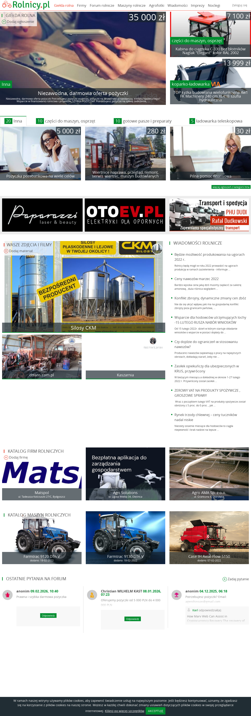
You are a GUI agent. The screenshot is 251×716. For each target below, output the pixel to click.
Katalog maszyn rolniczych (39, 515)
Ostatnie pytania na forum (36, 579)
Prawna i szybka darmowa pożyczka (41, 597)
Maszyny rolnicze (132, 5)
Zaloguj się (239, 5)
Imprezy (198, 5)
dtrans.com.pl (41, 374)
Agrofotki (156, 5)
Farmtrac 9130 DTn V (125, 556)
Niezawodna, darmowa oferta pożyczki (83, 93)
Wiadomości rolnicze (197, 243)
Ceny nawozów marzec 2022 (196, 278)
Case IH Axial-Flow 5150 (209, 556)
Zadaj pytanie (235, 579)
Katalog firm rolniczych (36, 451)
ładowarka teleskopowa (215, 121)
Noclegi (214, 5)
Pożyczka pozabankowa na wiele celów (40, 176)
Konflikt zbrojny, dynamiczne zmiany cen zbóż (210, 298)
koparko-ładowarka (191, 84)
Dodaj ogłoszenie (18, 22)
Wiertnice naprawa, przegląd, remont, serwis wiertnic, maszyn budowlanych (125, 174)
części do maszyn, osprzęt (197, 40)
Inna (6, 84)
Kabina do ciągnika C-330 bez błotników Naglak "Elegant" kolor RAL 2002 (211, 50)
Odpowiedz (48, 615)
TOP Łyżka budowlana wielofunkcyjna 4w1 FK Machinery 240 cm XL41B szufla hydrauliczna (210, 96)
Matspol (42, 492)
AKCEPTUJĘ (155, 711)
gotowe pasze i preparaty (143, 121)
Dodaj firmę (16, 457)
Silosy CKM (83, 327)
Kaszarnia (125, 374)
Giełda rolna (64, 5)
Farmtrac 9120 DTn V (42, 556)
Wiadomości (178, 5)
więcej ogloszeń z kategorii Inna (231, 187)
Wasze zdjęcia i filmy (29, 245)
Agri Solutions (125, 492)
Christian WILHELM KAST (131, 593)
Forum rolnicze (102, 5)
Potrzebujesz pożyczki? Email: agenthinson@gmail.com (206, 599)
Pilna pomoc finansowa (210, 176)
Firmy (81, 5)
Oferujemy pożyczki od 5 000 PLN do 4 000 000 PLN (130, 602)
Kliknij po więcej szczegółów (124, 711)
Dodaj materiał (18, 251)
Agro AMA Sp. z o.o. (209, 492)
